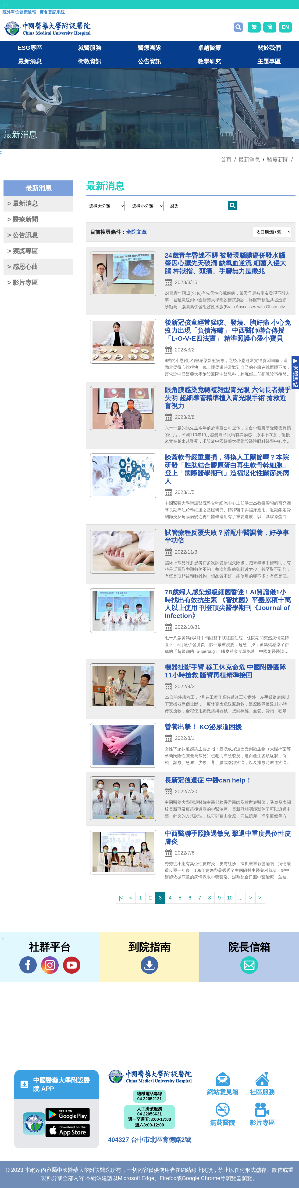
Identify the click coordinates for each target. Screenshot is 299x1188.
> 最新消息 (22, 203)
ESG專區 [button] (30, 47)
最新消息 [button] (30, 61)
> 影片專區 (22, 282)
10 (230, 898)
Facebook (28, 965)
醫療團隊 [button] (149, 47)
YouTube (71, 965)
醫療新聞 (277, 160)
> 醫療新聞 (22, 219)
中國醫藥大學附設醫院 (149, 1076)
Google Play (67, 1114)
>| (260, 898)
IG (50, 965)
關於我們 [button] (269, 47)
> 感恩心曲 (22, 266)
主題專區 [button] (269, 61)
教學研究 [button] (209, 61)
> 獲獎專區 (22, 251)
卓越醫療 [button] (209, 47)
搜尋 (238, 27)
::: (6, 4)
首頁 (226, 160)
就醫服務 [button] (89, 47)
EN (285, 27)
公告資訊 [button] (149, 61)
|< (121, 898)
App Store (67, 1130)
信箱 (249, 965)
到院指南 (149, 965)
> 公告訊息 (22, 235)
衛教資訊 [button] (89, 61)
